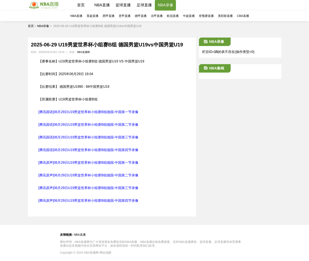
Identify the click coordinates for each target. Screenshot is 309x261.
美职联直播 (225, 16)
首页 (81, 5)
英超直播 (92, 16)
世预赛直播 (206, 16)
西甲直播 (108, 16)
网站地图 (105, 252)
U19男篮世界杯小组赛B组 (78, 99)
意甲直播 (125, 16)
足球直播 (144, 5)
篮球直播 (123, 5)
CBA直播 (243, 16)
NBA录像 (165, 5)
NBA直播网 (83, 52)
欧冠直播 (173, 16)
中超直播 (189, 16)
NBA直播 (102, 5)
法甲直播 (157, 16)
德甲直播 (141, 16)
